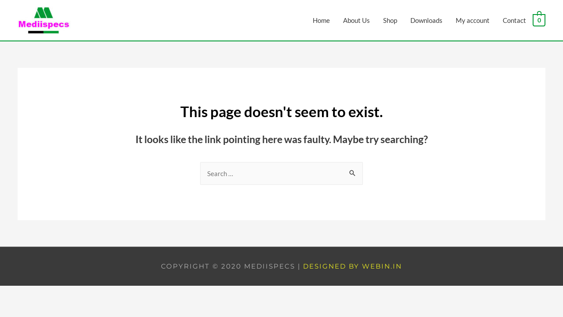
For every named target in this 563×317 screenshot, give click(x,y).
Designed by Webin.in (352, 266)
